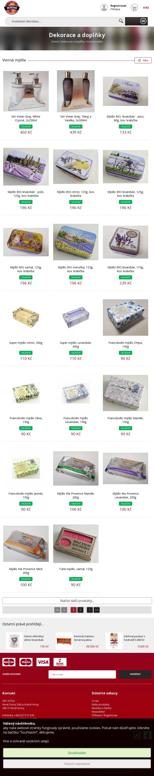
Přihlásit (115, 9)
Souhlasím (77, 752)
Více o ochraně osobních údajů (26, 741)
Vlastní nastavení (77, 764)
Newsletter (98, 711)
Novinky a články (101, 708)
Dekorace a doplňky (73, 41)
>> (96, 610)
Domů (55, 41)
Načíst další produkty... (77, 600)
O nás (95, 701)
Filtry (145, 60)
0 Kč (146, 7)
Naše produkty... (136, 21)
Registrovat (118, 5)
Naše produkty (100, 704)
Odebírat (135, 674)
